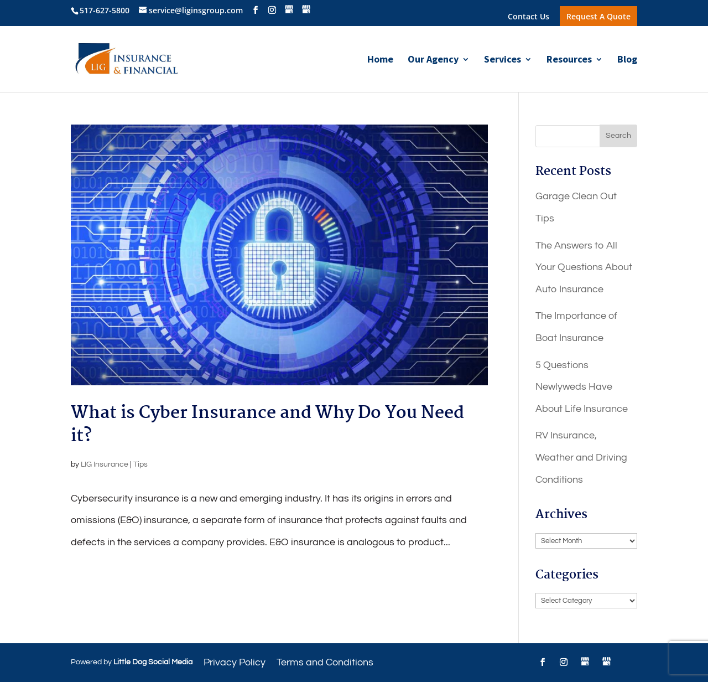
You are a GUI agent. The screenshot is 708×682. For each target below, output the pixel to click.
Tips (140, 464)
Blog (627, 60)
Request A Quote (598, 16)
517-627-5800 (104, 10)
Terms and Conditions (325, 662)
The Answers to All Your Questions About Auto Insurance (583, 267)
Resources (569, 60)
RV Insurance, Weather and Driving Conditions (581, 457)
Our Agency (433, 60)
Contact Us (528, 17)
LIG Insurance (104, 464)
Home (380, 60)
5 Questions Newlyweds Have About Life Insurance (581, 387)
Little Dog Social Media (152, 662)
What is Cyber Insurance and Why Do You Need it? (267, 425)
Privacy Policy (235, 662)
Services (502, 60)
